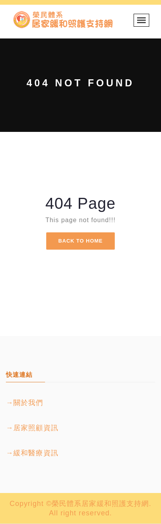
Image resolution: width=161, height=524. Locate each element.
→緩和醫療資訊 (32, 453)
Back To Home (80, 241)
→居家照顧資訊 (32, 428)
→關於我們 (24, 403)
